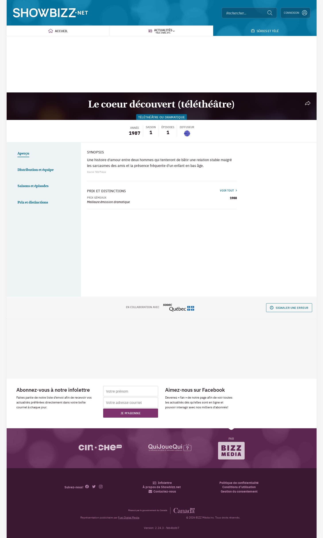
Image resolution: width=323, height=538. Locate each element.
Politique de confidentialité (239, 483)
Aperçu (23, 153)
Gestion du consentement (239, 491)
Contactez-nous (162, 491)
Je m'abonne (130, 413)
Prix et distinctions (32, 202)
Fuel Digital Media (128, 517)
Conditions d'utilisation (239, 487)
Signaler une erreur (289, 307)
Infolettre (162, 483)
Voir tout (228, 190)
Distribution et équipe (35, 170)
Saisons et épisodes (32, 186)
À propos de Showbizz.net (162, 487)
